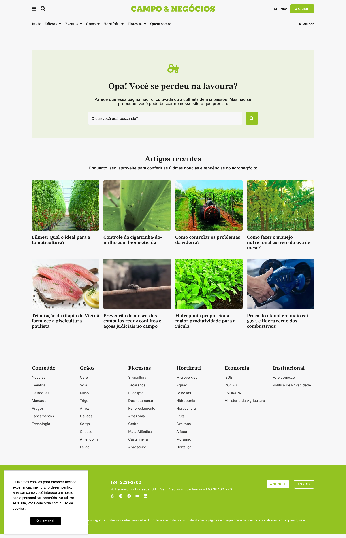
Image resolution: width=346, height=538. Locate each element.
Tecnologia (41, 427)
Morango (183, 443)
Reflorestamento (141, 412)
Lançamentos (43, 419)
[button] (34, 9)
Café (84, 381)
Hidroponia (185, 404)
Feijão (85, 450)
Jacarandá (137, 388)
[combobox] (162, 120)
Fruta (180, 419)
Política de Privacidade (292, 388)
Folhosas (183, 396)
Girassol (86, 435)
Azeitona (183, 427)
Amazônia (136, 419)
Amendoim (89, 443)
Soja (83, 388)
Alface (181, 435)
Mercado (39, 404)
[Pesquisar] (249, 120)
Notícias (38, 381)
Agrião (181, 388)
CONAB (230, 388)
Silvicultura (137, 381)
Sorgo (85, 427)
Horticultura (186, 412)
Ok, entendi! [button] (45, 521)
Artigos (38, 412)
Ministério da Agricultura (244, 404)
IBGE (228, 381)
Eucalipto (136, 396)
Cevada (86, 419)
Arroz (84, 412)
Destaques (40, 396)
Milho (84, 396)
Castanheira (138, 443)
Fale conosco (284, 381)
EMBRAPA (232, 396)
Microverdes (186, 381)
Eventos (38, 388)
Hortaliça (183, 450)
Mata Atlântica (140, 435)
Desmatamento (140, 404)
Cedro (133, 427)
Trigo (84, 404)
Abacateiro (137, 450)
